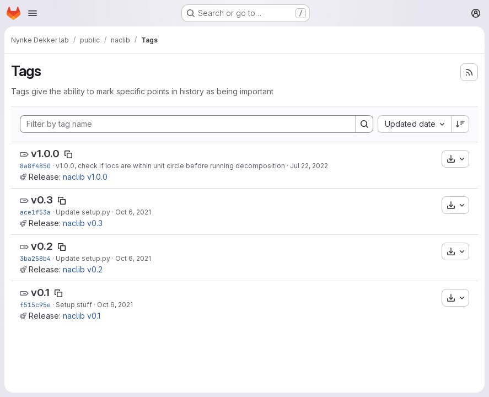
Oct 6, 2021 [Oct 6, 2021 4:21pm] (133, 258)
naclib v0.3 (83, 223)
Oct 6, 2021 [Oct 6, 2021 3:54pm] (115, 305)
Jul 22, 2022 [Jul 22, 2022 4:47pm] (309, 166)
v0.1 (40, 292)
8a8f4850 (35, 166)
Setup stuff (74, 305)
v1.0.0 (45, 153)
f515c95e (35, 305)
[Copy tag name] (68, 154)
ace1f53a (35, 212)
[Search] (364, 124)
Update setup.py (83, 212)
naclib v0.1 (81, 315)
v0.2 (42, 246)
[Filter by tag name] (188, 124)
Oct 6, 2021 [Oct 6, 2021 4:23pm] (133, 212)
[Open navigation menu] (32, 13)
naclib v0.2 (83, 269)
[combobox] (414, 124)
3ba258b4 (35, 258)
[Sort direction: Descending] (460, 124)
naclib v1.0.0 (85, 176)
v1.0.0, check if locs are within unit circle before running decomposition (170, 166)
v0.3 (42, 200)
